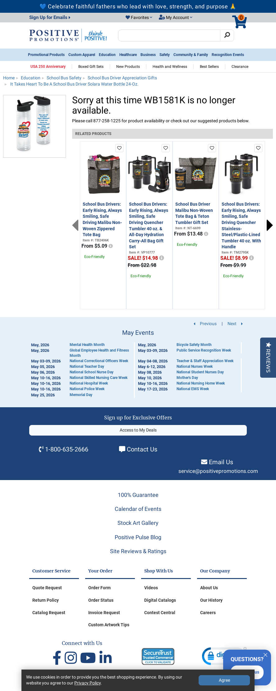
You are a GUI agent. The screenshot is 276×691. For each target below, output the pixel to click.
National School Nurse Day (91, 372)
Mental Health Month (87, 345)
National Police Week (87, 389)
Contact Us (142, 449)
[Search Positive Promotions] (169, 35)
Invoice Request (104, 612)
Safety (164, 55)
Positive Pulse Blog (138, 537)
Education (107, 55)
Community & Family (190, 55)
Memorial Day (81, 395)
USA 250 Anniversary (48, 66)
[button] (139, 18)
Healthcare (128, 55)
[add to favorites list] (119, 148)
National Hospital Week (89, 383)
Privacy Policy (87, 682)
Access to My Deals (138, 429)
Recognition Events (228, 55)
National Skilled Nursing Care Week (98, 378)
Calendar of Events (138, 509)
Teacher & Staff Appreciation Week (205, 361)
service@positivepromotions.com (218, 471)
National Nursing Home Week (201, 383)
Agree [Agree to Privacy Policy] (224, 680)
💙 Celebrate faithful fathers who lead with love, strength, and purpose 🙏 (138, 6)
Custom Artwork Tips (108, 624)
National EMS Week (193, 389)
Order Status (100, 600)
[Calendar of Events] (138, 363)
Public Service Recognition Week (204, 350)
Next (270, 225)
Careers (208, 612)
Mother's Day (187, 378)
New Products (128, 66)
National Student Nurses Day (200, 372)
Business (148, 55)
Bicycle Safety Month (194, 345)
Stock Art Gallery (138, 523)
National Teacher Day (87, 366)
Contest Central (159, 612)
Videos (151, 587)
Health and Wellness (170, 66)
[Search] (227, 35)
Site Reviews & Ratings (138, 551)
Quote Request (47, 587)
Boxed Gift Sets (91, 66)
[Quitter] (265, 654)
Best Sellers (209, 66)
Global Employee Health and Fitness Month (99, 353)
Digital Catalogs (160, 600)
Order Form (99, 587)
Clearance (240, 66)
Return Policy (45, 600)
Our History (211, 600)
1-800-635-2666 (66, 449)
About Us (209, 587)
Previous (75, 225)
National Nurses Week (195, 366)
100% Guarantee (138, 495)
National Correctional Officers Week (99, 361)
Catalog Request (48, 612)
